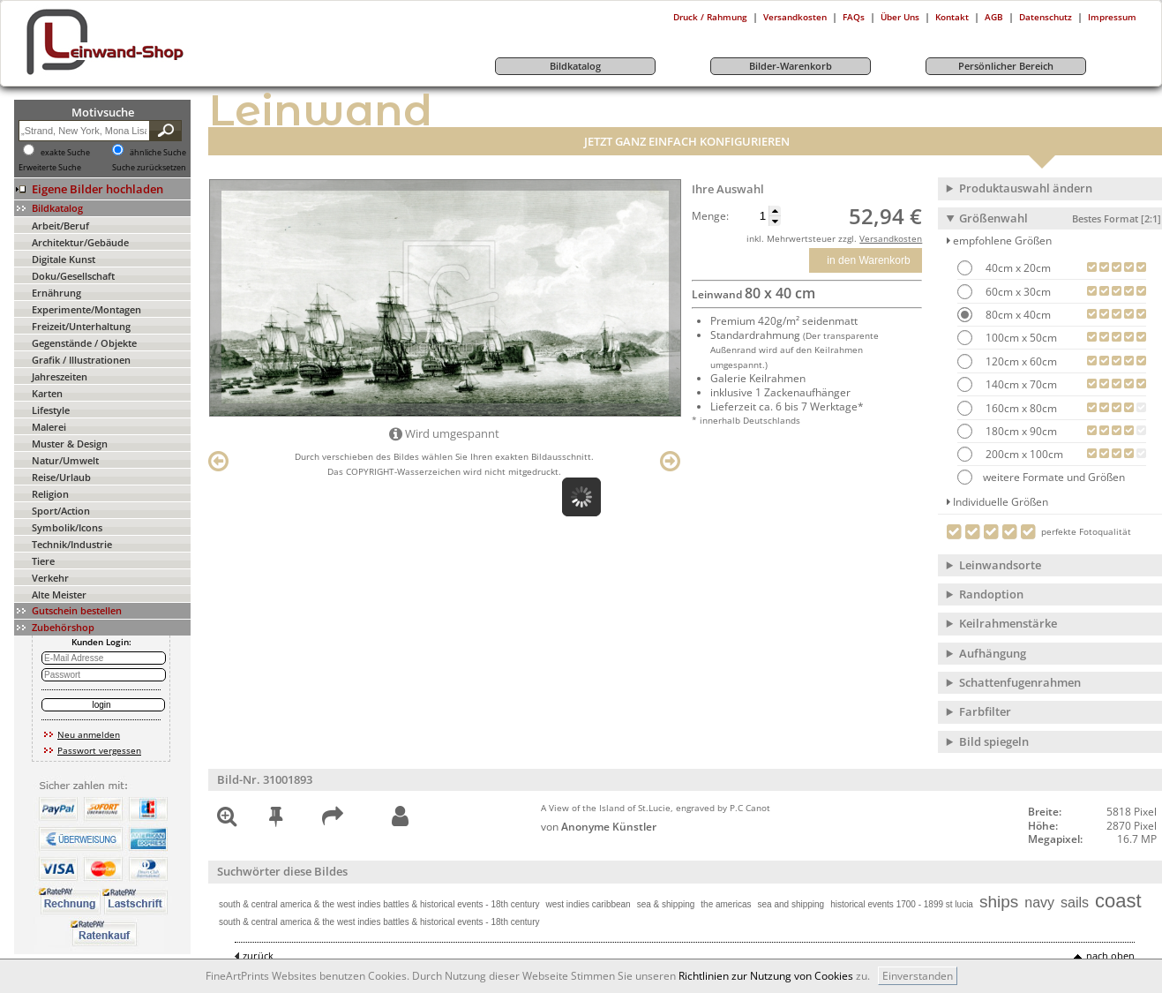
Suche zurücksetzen (149, 167)
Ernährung (56, 292)
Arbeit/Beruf (60, 225)
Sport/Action (61, 510)
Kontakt (952, 17)
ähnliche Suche (158, 152)
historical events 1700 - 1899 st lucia (901, 904)
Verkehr (50, 577)
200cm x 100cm (1023, 454)
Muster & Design (70, 443)
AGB (994, 17)
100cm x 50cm (1020, 337)
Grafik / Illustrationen (81, 359)
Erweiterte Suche (50, 167)
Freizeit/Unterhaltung (81, 326)
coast (1118, 901)
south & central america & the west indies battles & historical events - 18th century (379, 904)
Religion (50, 493)
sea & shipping (666, 904)
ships (998, 901)
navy (1039, 902)
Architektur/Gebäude (80, 242)
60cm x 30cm (1017, 291)
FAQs (854, 17)
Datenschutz (1045, 17)
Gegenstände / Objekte (84, 343)
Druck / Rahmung (710, 17)
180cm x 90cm (1020, 431)
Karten (47, 393)
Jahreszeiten (59, 376)
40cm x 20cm (1017, 267)
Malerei (49, 426)
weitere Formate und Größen (1041, 477)
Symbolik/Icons (67, 527)
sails (1075, 902)
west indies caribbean (588, 904)
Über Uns (900, 17)
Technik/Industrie (72, 544)
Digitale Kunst (63, 259)
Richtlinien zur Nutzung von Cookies (765, 975)
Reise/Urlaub (61, 477)
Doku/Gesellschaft (73, 275)
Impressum (1112, 17)
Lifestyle (51, 410)
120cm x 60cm (1020, 361)
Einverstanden (917, 975)
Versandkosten (795, 17)
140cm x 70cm (1020, 384)
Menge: (710, 216)
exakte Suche (65, 152)
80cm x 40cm (1017, 314)
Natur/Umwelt (65, 460)
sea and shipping (791, 904)
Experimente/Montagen (86, 309)
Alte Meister (59, 594)
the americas (726, 904)
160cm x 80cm (1020, 408)
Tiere (43, 561)
